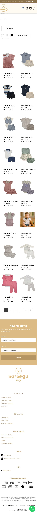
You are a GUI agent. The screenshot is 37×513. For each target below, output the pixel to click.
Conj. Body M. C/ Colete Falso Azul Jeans (9, 137)
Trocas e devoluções (6, 434)
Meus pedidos (4, 417)
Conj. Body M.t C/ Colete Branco (27, 265)
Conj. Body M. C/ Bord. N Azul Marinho (28, 106)
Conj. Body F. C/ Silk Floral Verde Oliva (28, 169)
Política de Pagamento (7, 403)
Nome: (3, 336)
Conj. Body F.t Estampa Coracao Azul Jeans (27, 233)
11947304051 (6, 455)
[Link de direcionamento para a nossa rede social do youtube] (23, 385)
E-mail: (3, 346)
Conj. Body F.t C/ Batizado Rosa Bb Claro (9, 74)
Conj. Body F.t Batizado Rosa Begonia (8, 297)
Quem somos (4, 406)
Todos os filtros (22, 35)
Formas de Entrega (6, 397)
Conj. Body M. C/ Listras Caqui (26, 137)
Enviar (18, 357)
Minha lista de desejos (7, 423)
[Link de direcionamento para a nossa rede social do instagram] (13, 385)
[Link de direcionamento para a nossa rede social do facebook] (8, 385)
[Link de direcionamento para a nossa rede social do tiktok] (28, 385)
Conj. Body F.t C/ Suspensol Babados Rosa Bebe (10, 233)
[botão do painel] (34, 8)
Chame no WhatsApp (6, 443)
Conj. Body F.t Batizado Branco (26, 297)
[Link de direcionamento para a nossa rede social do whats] (18, 385)
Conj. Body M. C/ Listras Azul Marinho (10, 106)
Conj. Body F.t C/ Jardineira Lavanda (27, 201)
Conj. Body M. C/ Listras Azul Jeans (27, 74)
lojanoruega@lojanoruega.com (11, 458)
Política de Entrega (6, 400)
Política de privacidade (7, 437)
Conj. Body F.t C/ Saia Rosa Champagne (11, 201)
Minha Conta (4, 420)
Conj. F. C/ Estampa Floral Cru (10, 265)
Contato (3, 440)
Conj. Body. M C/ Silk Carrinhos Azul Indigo (11, 169)
